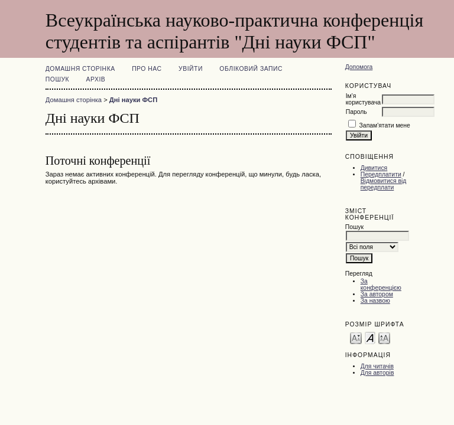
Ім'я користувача (363, 99)
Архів (96, 79)
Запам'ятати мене (384, 125)
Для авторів (377, 373)
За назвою (375, 301)
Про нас (147, 69)
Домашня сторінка (80, 69)
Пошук (57, 79)
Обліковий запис (251, 69)
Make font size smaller (356, 337)
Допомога (359, 67)
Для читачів (377, 366)
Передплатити (381, 174)
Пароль (356, 112)
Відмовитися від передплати (384, 184)
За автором (377, 294)
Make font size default (370, 337)
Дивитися (374, 168)
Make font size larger (384, 337)
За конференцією (381, 284)
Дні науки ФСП (133, 99)
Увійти (191, 69)
